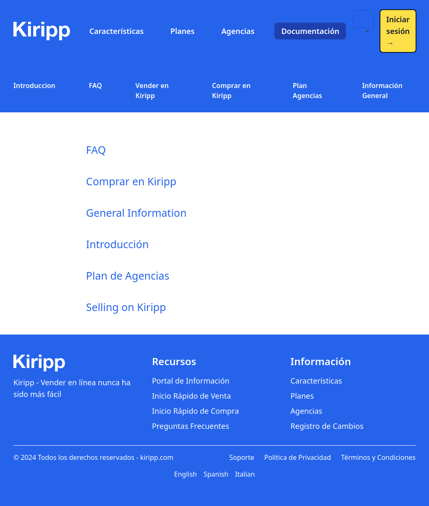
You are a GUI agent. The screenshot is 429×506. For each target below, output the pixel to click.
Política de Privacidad (297, 457)
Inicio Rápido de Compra (195, 411)
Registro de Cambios (326, 426)
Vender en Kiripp (151, 90)
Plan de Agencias (127, 275)
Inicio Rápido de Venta (191, 396)
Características (116, 31)
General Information (136, 212)
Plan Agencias (307, 90)
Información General (382, 90)
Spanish (216, 474)
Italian (245, 474)
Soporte (241, 457)
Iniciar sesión (398, 31)
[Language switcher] (363, 19)
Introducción (117, 244)
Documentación (310, 31)
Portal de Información (191, 381)
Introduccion (34, 85)
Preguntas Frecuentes (190, 426)
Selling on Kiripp (126, 307)
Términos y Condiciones (378, 457)
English (185, 474)
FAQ (95, 85)
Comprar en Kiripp (231, 90)
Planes (183, 31)
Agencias (237, 31)
